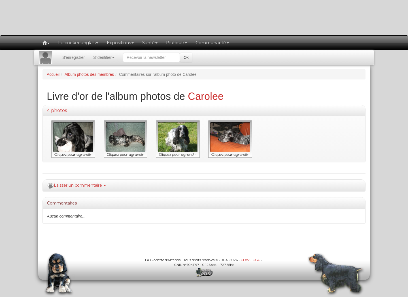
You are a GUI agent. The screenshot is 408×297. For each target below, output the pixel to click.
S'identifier (103, 57)
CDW (245, 260)
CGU (256, 260)
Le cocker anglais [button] (78, 42)
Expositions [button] (120, 42)
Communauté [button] (212, 42)
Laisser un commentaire (80, 185)
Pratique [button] (176, 42)
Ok (186, 57)
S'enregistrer (73, 57)
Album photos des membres (89, 74)
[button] (46, 43)
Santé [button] (150, 42)
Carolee (206, 96)
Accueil (53, 74)
